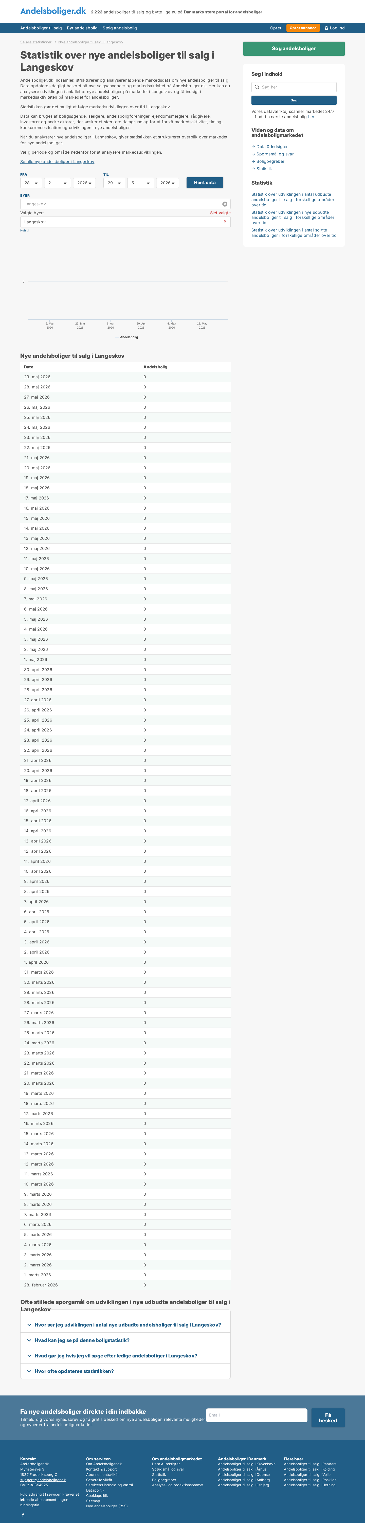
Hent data (205, 182)
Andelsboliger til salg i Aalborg (244, 1480)
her (311, 116)
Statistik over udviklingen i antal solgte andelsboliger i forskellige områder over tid (294, 232)
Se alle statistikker (35, 42)
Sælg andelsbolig (120, 27)
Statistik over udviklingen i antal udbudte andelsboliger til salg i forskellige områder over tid (292, 199)
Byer (25, 195)
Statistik (159, 1474)
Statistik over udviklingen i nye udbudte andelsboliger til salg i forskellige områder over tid (292, 217)
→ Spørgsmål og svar (272, 153)
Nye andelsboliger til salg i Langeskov (90, 42)
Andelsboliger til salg (41, 27)
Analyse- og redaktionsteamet (178, 1485)
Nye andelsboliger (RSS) (107, 1506)
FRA (23, 174)
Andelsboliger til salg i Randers (310, 1464)
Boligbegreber (164, 1480)
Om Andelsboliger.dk (104, 1464)
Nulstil (24, 230)
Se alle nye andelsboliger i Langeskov (57, 161)
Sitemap (93, 1501)
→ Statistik (261, 168)
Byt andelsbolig (82, 27)
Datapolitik (95, 1490)
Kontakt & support (101, 1469)
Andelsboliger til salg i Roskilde (310, 1480)
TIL (106, 174)
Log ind (337, 27)
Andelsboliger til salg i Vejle (307, 1474)
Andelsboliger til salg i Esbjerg (243, 1485)
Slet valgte (220, 212)
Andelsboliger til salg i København (247, 1464)
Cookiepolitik (97, 1495)
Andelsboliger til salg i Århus (242, 1469)
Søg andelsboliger (294, 48)
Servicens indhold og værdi (109, 1485)
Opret (275, 27)
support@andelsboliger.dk (43, 1480)
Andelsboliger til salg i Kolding (309, 1469)
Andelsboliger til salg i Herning (310, 1485)
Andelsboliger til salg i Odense (244, 1474)
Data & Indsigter (166, 1464)
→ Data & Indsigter (269, 146)
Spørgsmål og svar (168, 1469)
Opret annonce (303, 28)
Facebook (23, 1515)
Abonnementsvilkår (102, 1474)
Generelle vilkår (99, 1480)
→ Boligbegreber (267, 161)
